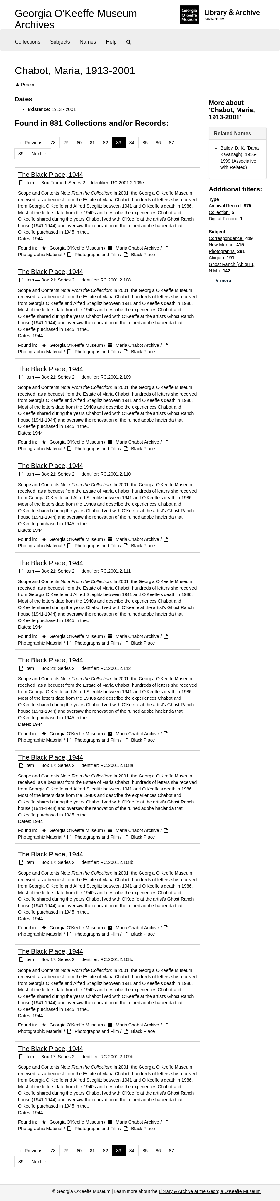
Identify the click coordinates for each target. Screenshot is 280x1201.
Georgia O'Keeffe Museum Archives (76, 19)
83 (118, 142)
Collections (27, 42)
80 (79, 142)
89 (21, 153)
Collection (219, 212)
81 (92, 142)
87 (171, 142)
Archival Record (225, 205)
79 (66, 142)
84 (132, 142)
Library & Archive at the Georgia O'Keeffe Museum (210, 1191)
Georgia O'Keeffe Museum (76, 248)
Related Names (232, 133)
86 (158, 142)
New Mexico (222, 244)
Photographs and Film (97, 254)
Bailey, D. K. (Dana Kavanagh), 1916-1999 (239, 154)
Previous (30, 142)
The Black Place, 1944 (50, 174)
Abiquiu (217, 257)
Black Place (143, 254)
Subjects (60, 42)
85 (145, 142)
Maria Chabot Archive (137, 248)
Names (88, 42)
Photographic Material (40, 254)
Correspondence (226, 238)
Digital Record (223, 218)
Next (39, 153)
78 (52, 142)
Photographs (222, 251)
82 (105, 142)
